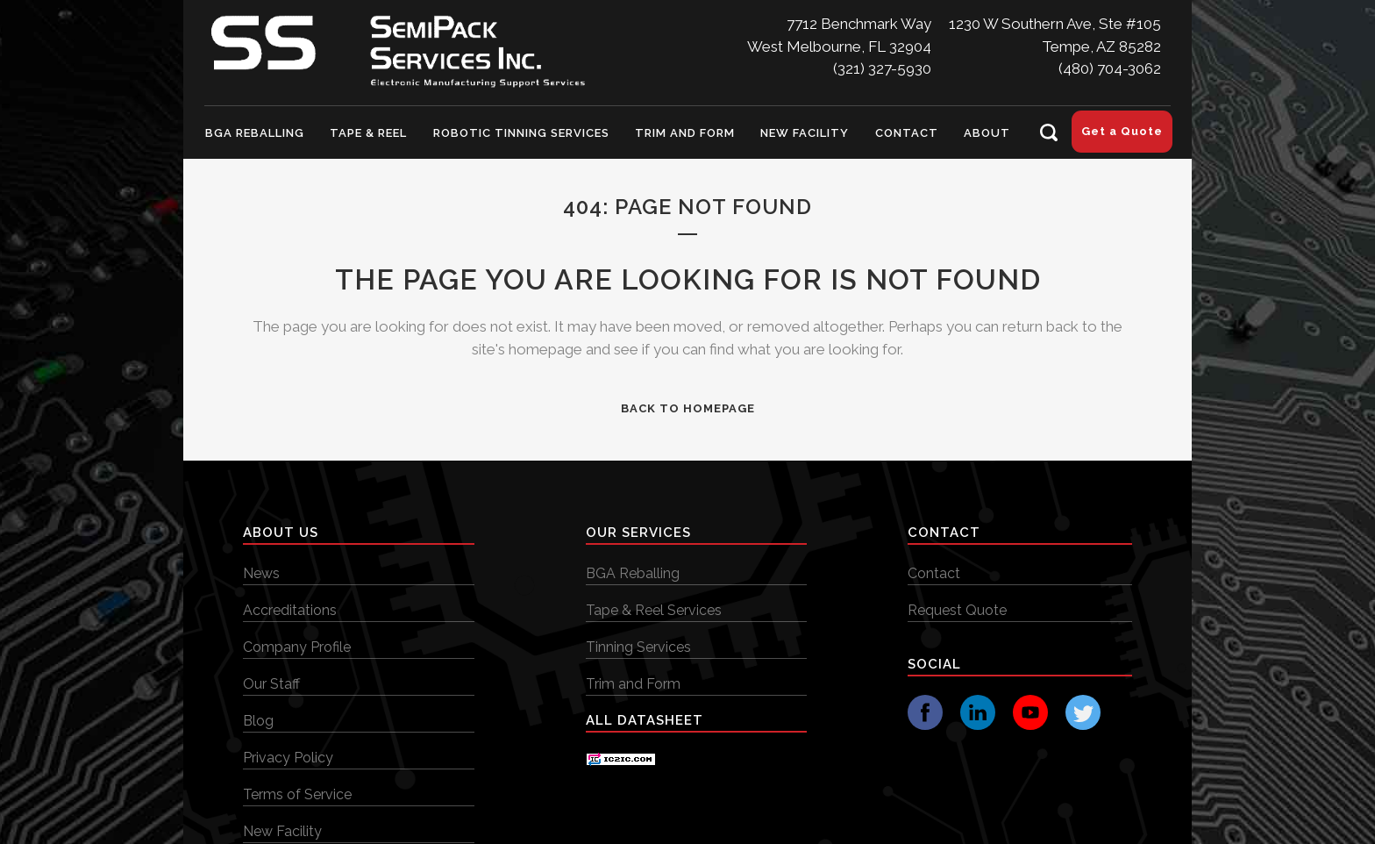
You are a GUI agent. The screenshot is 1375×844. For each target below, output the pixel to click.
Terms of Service (297, 794)
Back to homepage (688, 408)
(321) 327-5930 (882, 68)
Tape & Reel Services (654, 610)
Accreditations (290, 610)
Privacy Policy (288, 757)
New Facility (282, 831)
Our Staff (271, 684)
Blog (258, 720)
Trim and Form (633, 684)
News (261, 573)
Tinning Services (638, 647)
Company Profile (297, 647)
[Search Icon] (1049, 132)
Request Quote (957, 610)
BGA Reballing (633, 573)
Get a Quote (1122, 131)
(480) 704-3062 (1109, 68)
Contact (934, 573)
